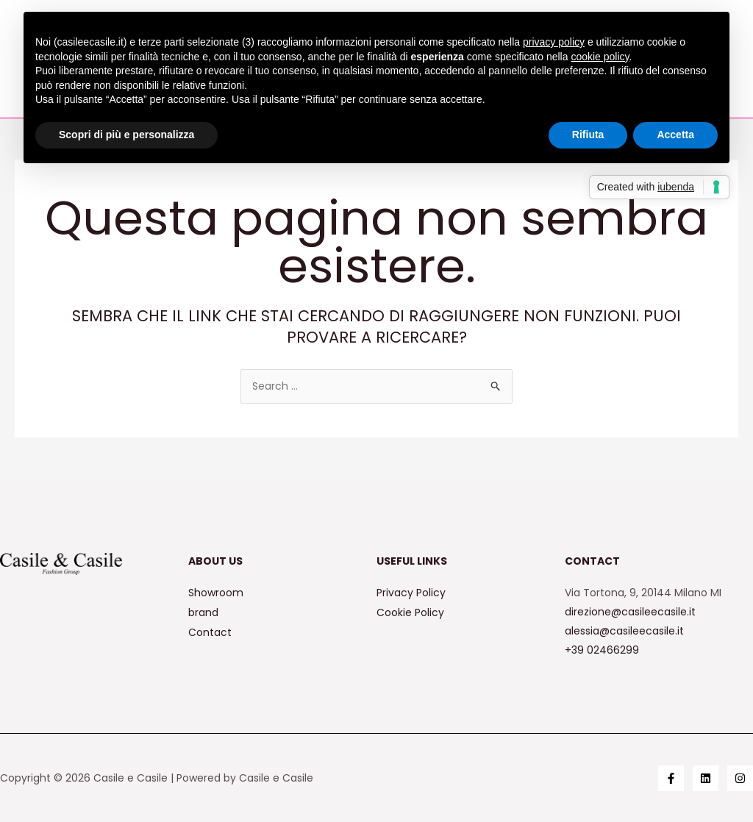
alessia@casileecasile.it (624, 630)
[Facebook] (671, 778)
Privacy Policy (411, 592)
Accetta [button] (675, 134)
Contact (210, 630)
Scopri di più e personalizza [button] (126, 134)
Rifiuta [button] (588, 134)
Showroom (215, 592)
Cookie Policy (410, 611)
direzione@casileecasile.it (630, 611)
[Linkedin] (705, 778)
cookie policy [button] (600, 56)
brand (203, 611)
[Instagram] (740, 778)
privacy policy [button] (554, 42)
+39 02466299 (602, 650)
